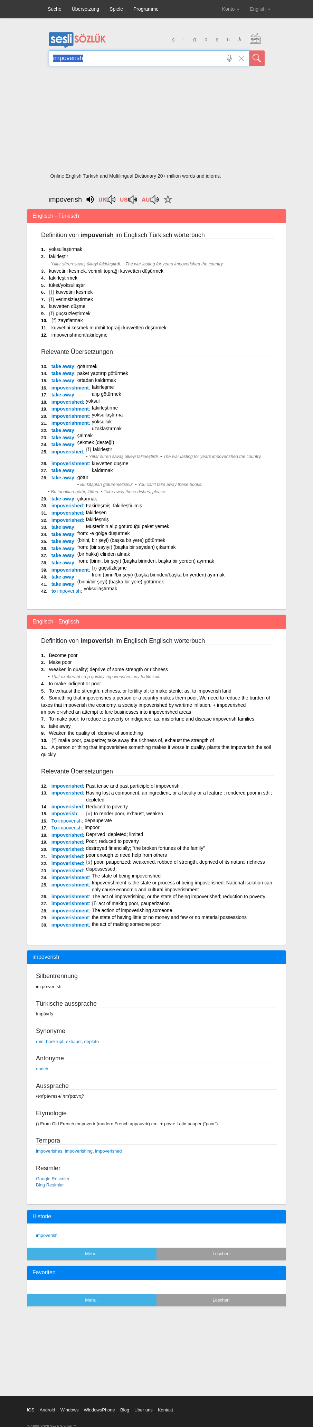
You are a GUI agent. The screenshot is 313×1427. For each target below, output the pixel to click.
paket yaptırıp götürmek (102, 373)
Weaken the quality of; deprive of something (96, 733)
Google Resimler (52, 1178)
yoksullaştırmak (65, 249)
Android (47, 1409)
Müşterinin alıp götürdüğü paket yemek (127, 526)
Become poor (63, 655)
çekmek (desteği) (95, 442)
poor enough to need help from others (126, 855)
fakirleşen (96, 512)
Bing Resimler (50, 1184)
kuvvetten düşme (67, 306)
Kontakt (165, 1409)
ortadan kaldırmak (96, 380)
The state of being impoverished (126, 876)
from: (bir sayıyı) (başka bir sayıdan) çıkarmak (126, 547)
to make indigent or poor (75, 683)
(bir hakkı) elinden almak (103, 554)
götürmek (87, 366)
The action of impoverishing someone (132, 910)
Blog (124, 1409)
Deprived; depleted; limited (114, 834)
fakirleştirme (105, 408)
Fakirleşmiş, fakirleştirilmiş (114, 505)
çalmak (85, 435)
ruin (40, 1041)
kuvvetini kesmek (74, 292)
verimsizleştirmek (74, 299)
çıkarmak (87, 498)
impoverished (67, 402)
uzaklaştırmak (107, 428)
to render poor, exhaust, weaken (128, 813)
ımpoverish (64, 813)
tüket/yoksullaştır (67, 285)
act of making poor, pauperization (134, 903)
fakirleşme (103, 387)
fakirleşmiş (97, 519)
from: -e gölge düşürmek (103, 533)
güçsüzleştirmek (73, 313)
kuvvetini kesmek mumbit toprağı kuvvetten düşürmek (109, 327)
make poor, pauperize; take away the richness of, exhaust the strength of (136, 740)
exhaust (74, 1041)
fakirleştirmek (63, 278)
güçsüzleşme (112, 568)
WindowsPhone (99, 1409)
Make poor (60, 662)
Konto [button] (230, 9)
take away (62, 366)
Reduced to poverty (107, 806)
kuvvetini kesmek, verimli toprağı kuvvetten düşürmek (106, 271)
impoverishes (49, 1151)
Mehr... (92, 1253)
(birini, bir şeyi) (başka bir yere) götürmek (121, 540)
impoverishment (70, 388)
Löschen (220, 1253)
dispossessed (100, 869)
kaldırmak (102, 470)
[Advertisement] (157, 121)
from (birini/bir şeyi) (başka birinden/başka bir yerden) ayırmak (158, 575)
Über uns (143, 1409)
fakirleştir (58, 256)
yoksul (93, 401)
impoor (92, 827)
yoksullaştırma (107, 414)
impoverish (47, 1235)
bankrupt (55, 1041)
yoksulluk (102, 421)
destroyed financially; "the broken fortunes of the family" (145, 848)
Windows (69, 1409)
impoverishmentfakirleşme (79, 335)
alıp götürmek (106, 394)
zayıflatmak (70, 320)
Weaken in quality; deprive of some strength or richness (108, 669)
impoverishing (79, 1151)
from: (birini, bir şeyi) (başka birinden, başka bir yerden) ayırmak (145, 561)
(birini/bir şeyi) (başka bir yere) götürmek (120, 581)
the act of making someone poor (126, 924)
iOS (31, 1409)
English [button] (260, 9)
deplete (91, 1041)
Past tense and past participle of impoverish (133, 786)
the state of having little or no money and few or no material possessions (169, 917)
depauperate (98, 820)
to (66, 591)
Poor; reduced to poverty (112, 841)
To (66, 821)
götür (82, 477)
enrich (42, 1068)
